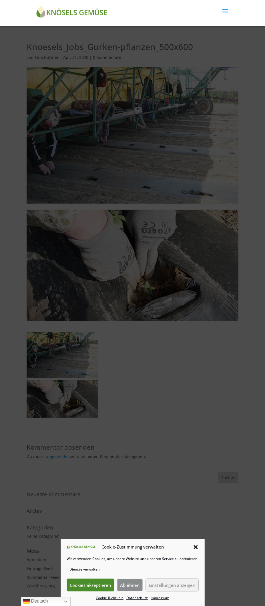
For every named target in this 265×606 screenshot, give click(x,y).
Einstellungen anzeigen (172, 585)
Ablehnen (130, 585)
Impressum (160, 597)
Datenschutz (137, 597)
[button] (195, 547)
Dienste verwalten (84, 569)
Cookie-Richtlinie (109, 597)
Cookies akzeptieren (90, 585)
